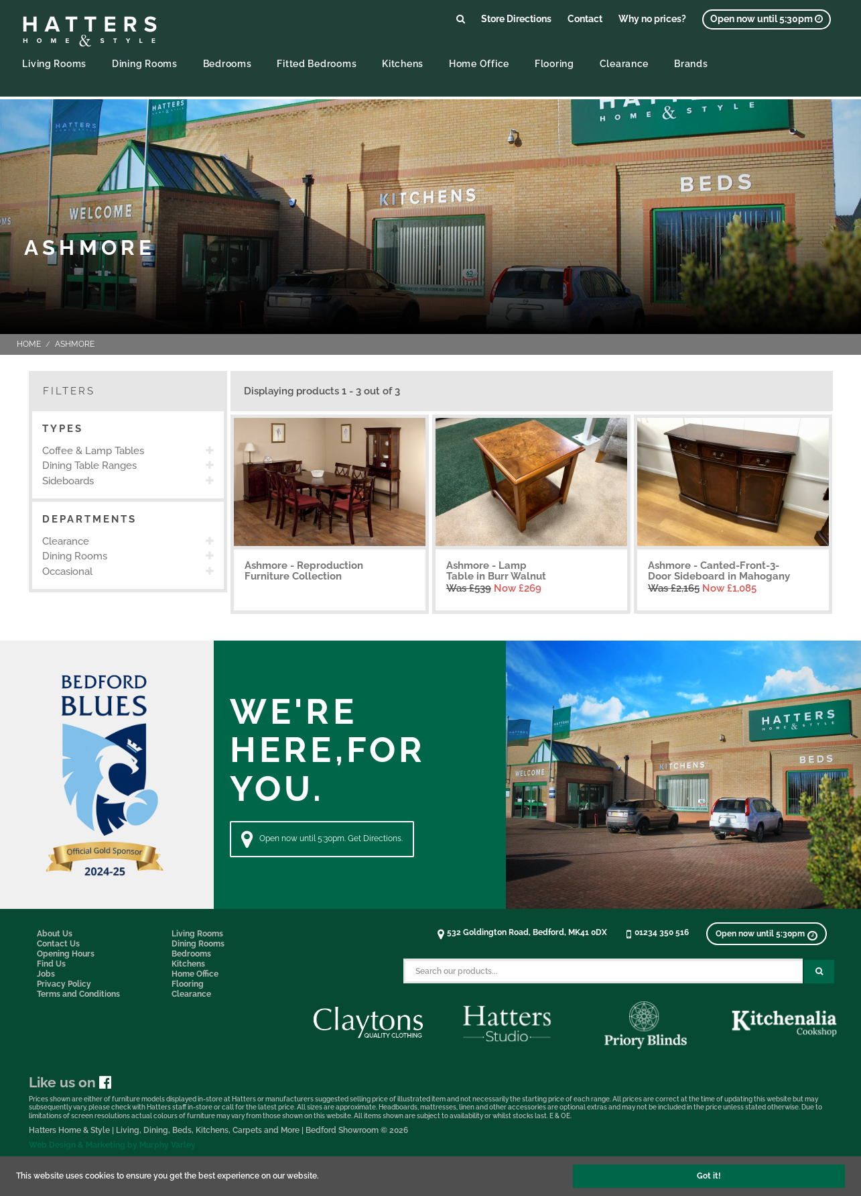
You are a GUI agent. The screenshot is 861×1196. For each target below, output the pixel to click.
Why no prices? (652, 18)
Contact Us (58, 943)
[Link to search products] (460, 18)
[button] (128, 429)
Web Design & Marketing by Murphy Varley (112, 1145)
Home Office (479, 63)
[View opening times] (766, 19)
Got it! (709, 1176)
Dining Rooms (145, 63)
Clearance (624, 63)
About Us (54, 933)
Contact (585, 18)
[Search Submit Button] (819, 972)
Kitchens (402, 63)
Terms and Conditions (78, 994)
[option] (128, 451)
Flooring (554, 63)
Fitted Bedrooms (316, 63)
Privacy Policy (64, 984)
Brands (691, 63)
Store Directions (516, 18)
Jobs (46, 974)
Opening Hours (65, 954)
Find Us (51, 964)
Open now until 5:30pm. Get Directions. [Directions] (322, 839)
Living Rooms (54, 63)
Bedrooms (227, 63)
